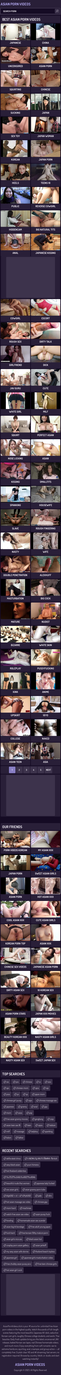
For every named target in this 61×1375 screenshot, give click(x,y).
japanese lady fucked (45, 1183)
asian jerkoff (41, 1245)
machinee (27, 1208)
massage (20, 1131)
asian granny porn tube (35, 1189)
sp (27, 1094)
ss (40, 1081)
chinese (29, 1081)
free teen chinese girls (47, 1263)
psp (30, 1112)
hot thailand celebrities (16, 1170)
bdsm (8, 1137)
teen (29, 1125)
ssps (30, 1100)
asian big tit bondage (15, 1226)
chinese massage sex (48, 1100)
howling (9, 1220)
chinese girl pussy (13, 1100)
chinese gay (42, 1201)
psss (8, 1094)
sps (7, 1088)
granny (24, 1106)
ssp (47, 1088)
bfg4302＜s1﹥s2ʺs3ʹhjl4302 (18, 1195)
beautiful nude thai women (18, 1183)
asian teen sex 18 (13, 1125)
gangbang (39, 1119)
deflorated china (13, 1158)
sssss (20, 1112)
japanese (10, 1106)
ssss (49, 1081)
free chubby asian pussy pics (18, 1263)
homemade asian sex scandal (32, 1220)
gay (45, 1106)
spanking (49, 1131)
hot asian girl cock (14, 1270)
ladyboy (34, 1131)
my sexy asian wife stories (17, 1251)
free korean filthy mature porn (35, 1232)
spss (37, 1088)
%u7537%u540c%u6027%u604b (20, 1177)
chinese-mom (22, 1088)
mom (8, 1112)
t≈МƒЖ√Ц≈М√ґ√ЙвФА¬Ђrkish (42, 1158)
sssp (52, 1119)
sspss (40, 1125)
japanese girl (11, 1257)
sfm (50, 1195)
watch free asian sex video (17, 1214)
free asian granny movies (17, 1119)
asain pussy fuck (43, 1214)
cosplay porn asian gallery (17, 1245)
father (20, 1137)
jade (39, 1195)
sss (7, 1081)
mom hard (11, 1208)
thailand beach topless (45, 1251)
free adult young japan (40, 1226)
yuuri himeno (33, 1164)
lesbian (52, 1125)
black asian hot (35, 1239)
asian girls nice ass (14, 1239)
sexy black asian (13, 1164)
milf (8, 1131)
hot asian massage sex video (18, 1201)
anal (35, 1106)
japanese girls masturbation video (38, 1257)
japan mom (40, 1094)
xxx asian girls (12, 1189)
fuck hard (10, 1232)
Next (48, 769)
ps (18, 1094)
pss (17, 1081)
